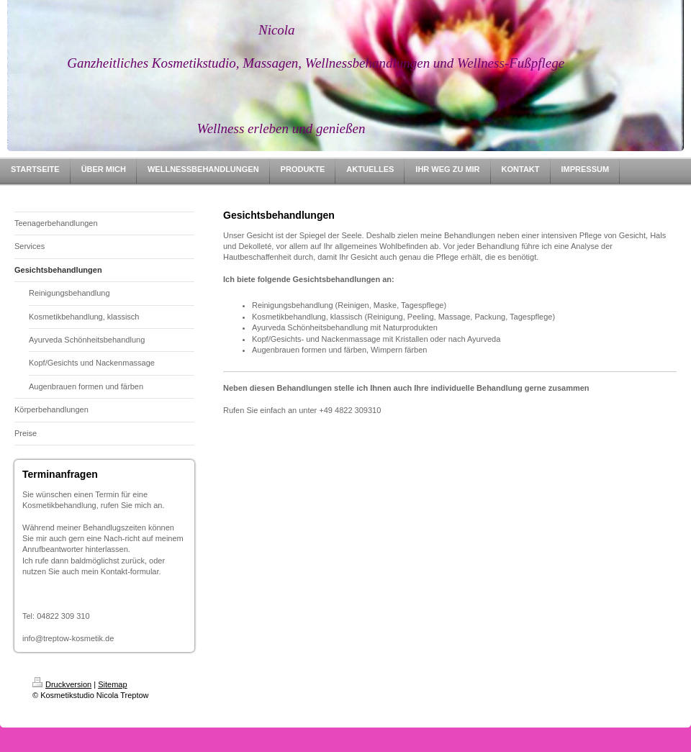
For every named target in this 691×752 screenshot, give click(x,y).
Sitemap (112, 684)
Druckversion (61, 684)
